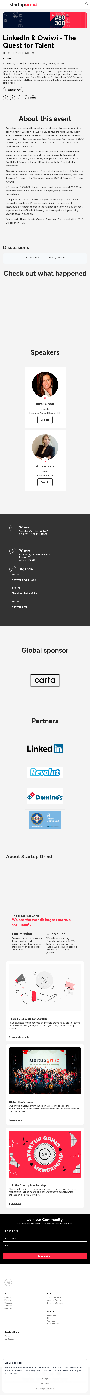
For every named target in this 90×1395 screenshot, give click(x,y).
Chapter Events (54, 1300)
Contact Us (9, 1339)
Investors (8, 1297)
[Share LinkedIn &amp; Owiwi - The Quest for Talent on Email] (26, 97)
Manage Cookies (45, 1388)
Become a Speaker (55, 1303)
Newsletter (52, 1315)
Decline (45, 1383)
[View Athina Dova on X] (45, 460)
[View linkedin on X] (45, 398)
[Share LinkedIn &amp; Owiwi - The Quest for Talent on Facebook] (5, 97)
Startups (8, 1303)
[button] (86, 3)
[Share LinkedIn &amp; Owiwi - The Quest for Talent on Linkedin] (19, 97)
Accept (44, 1378)
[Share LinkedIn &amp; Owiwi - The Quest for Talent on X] (12, 97)
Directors (8, 1308)
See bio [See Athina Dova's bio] (45, 482)
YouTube (51, 1321)
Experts (7, 1300)
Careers (7, 1336)
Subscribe (43, 1256)
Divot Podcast (53, 1323)
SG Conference (54, 1297)
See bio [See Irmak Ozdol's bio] (45, 419)
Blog (49, 1318)
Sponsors (8, 1305)
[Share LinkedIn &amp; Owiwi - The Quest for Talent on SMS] (33, 97)
